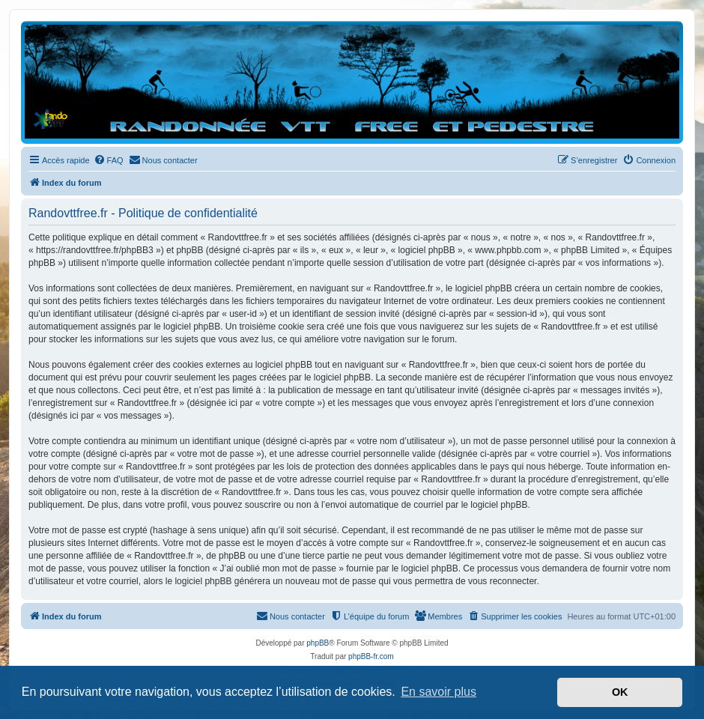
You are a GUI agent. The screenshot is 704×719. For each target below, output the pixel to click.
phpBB (317, 643)
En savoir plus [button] (438, 691)
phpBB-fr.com (371, 656)
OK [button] (620, 692)
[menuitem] (109, 160)
